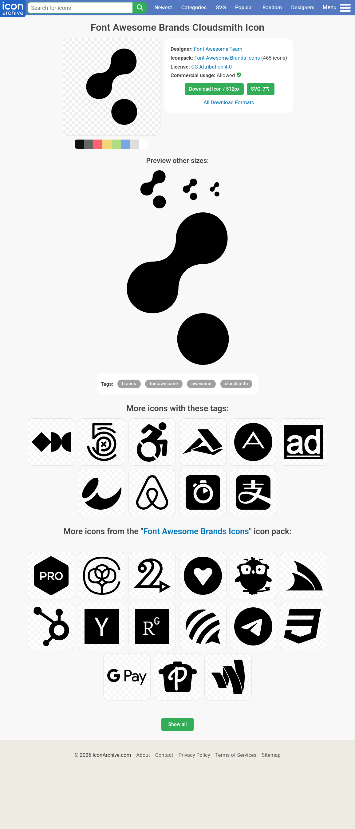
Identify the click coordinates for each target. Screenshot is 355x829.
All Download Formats (228, 102)
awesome (201, 383)
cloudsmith (236, 383)
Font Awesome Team (218, 49)
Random (272, 7)
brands (129, 383)
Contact (164, 755)
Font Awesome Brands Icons (227, 58)
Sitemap (271, 755)
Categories (194, 7)
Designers (302, 7)
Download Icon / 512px (214, 89)
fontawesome (164, 383)
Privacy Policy (194, 755)
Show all (177, 724)
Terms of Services (235, 755)
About (143, 755)
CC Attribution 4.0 (211, 67)
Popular (244, 7)
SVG (221, 7)
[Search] (139, 8)
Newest (163, 7)
